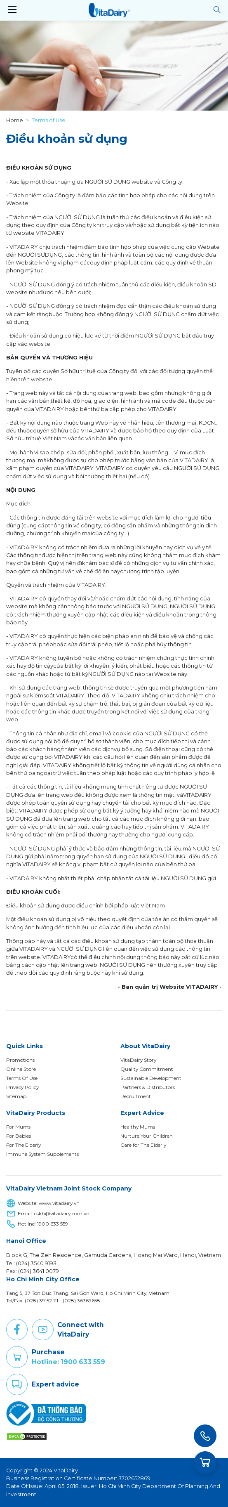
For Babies (18, 1136)
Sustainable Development (150, 1078)
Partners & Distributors (147, 1087)
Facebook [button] (17, 1329)
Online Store (21, 1069)
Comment (17, 1384)
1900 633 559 (52, 1223)
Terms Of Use (22, 1078)
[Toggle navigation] (12, 10)
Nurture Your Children (146, 1136)
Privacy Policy (22, 1087)
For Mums (18, 1127)
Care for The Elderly (143, 1145)
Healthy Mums (137, 1127)
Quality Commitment (146, 1069)
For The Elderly (23, 1145)
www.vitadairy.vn (59, 1203)
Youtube (42, 1329)
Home (14, 120)
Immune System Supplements (42, 1154)
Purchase (17, 1357)
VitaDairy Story (138, 1060)
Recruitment (135, 1096)
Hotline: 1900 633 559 (68, 1362)
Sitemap (16, 1096)
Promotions (20, 1060)
